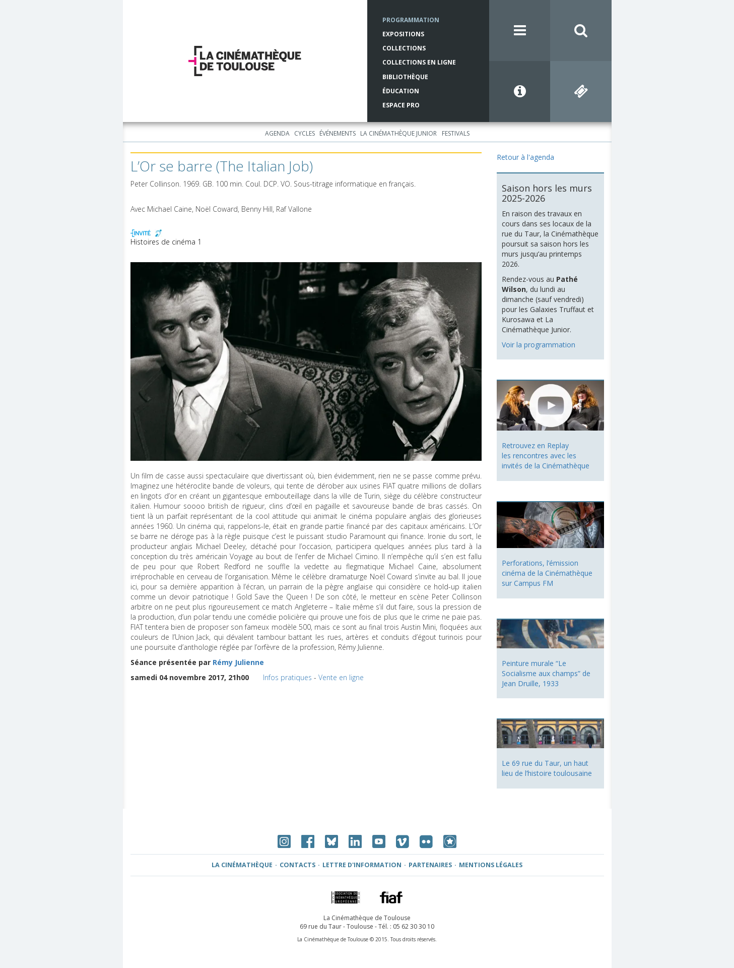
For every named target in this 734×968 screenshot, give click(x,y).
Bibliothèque (405, 77)
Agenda (277, 133)
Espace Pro (401, 105)
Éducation (400, 91)
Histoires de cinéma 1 (166, 242)
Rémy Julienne (238, 662)
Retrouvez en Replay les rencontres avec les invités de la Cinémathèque (545, 455)
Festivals (456, 133)
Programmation (410, 20)
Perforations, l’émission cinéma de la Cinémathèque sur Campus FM (547, 573)
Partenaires (430, 865)
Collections (404, 48)
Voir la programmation (538, 344)
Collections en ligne (419, 62)
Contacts (297, 865)
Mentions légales (490, 865)
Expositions (403, 34)
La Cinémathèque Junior (398, 133)
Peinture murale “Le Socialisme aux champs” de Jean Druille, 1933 (546, 673)
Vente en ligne (341, 677)
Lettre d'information (362, 865)
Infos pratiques (287, 677)
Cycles (304, 133)
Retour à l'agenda (525, 157)
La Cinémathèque (242, 865)
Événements (337, 133)
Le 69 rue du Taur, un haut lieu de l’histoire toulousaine (547, 768)
